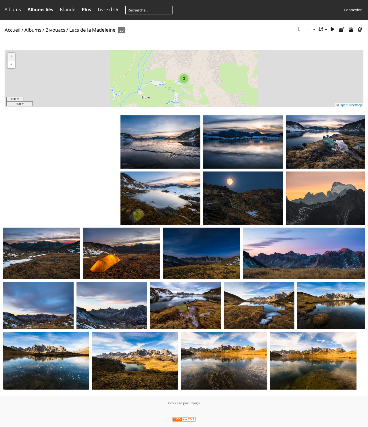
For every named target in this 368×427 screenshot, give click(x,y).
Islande (67, 9)
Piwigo (194, 403)
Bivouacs (55, 29)
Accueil (12, 29)
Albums (13, 9)
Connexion (353, 9)
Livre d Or (108, 9)
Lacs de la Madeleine (92, 29)
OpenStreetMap (351, 105)
